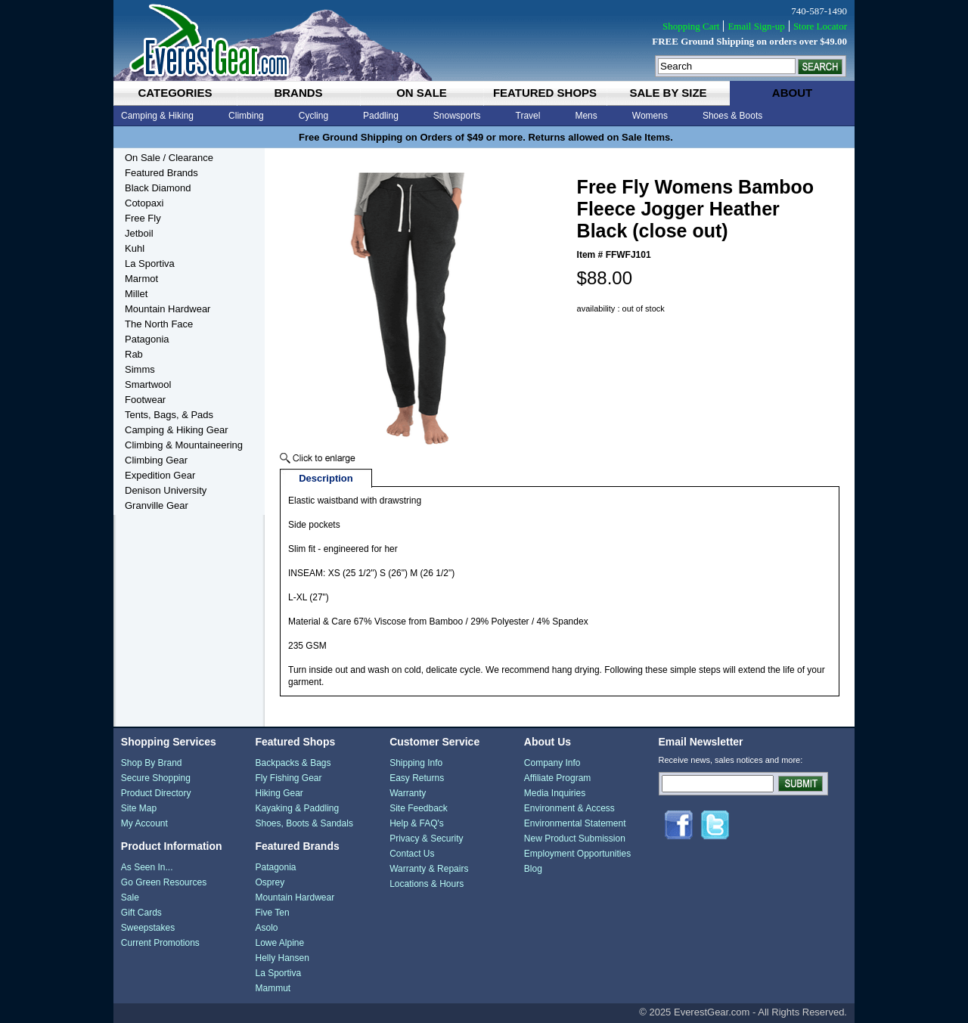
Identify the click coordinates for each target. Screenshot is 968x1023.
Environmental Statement (575, 823)
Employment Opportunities (577, 853)
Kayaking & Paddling (297, 808)
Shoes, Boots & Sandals (303, 823)
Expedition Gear (160, 475)
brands (298, 92)
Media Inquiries (554, 793)
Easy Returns (416, 778)
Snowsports (457, 115)
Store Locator (820, 26)
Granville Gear (156, 505)
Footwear (145, 399)
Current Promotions (160, 943)
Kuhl (134, 248)
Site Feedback (418, 808)
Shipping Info (415, 763)
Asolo (266, 927)
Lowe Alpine (279, 943)
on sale (421, 92)
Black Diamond (158, 188)
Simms (140, 369)
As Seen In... (147, 867)
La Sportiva (150, 263)
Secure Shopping (156, 778)
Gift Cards (141, 912)
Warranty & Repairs (428, 868)
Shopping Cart (690, 26)
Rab (134, 354)
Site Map (139, 808)
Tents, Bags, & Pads (169, 414)
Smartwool (148, 384)
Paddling (381, 115)
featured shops (545, 92)
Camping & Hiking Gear (176, 430)
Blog (533, 868)
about (792, 92)
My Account (144, 823)
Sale (130, 897)
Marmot (141, 278)
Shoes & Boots (732, 115)
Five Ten (272, 912)
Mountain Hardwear (167, 309)
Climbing (246, 115)
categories (175, 92)
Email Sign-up (756, 26)
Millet (136, 293)
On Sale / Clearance (169, 157)
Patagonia (147, 339)
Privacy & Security (426, 838)
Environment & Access (569, 808)
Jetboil (139, 233)
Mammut (272, 988)
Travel (528, 115)
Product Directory (156, 793)
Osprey (269, 882)
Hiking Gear (278, 793)
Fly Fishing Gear (288, 778)
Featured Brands (161, 172)
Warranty (407, 793)
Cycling (313, 115)
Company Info (552, 763)
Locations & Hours (426, 884)
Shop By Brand (151, 763)
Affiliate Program (557, 778)
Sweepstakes (148, 927)
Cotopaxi (144, 203)
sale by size (667, 92)
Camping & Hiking (157, 115)
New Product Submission (574, 838)
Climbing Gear (156, 460)
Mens (586, 115)
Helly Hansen (282, 958)
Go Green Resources (163, 882)
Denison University (165, 490)
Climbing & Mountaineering (184, 445)
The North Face (159, 324)
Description (326, 478)
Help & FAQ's (416, 823)
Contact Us (411, 853)
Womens (650, 115)
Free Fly (143, 218)
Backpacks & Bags (292, 763)
